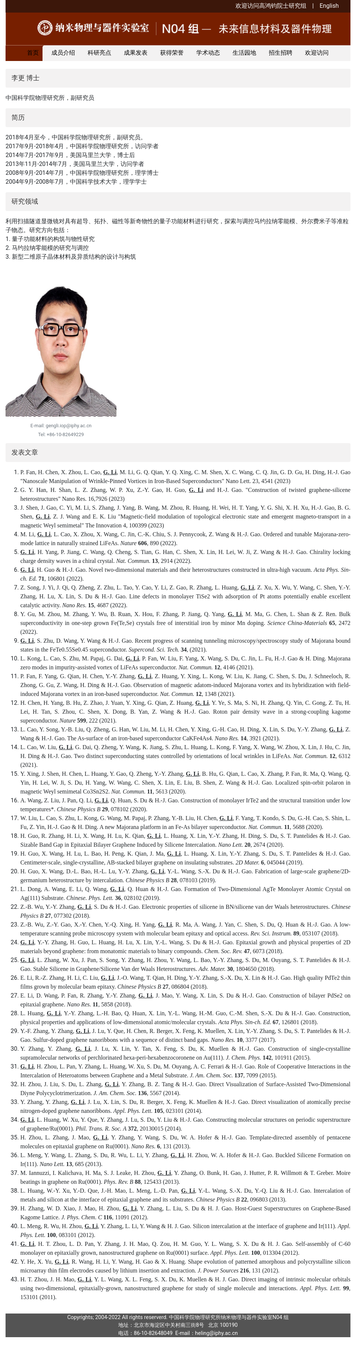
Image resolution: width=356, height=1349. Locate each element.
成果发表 (136, 52)
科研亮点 (99, 52)
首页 (33, 52)
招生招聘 (280, 52)
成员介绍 (63, 52)
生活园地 (244, 52)
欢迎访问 (317, 52)
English (329, 5)
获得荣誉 (172, 52)
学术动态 (208, 52)
